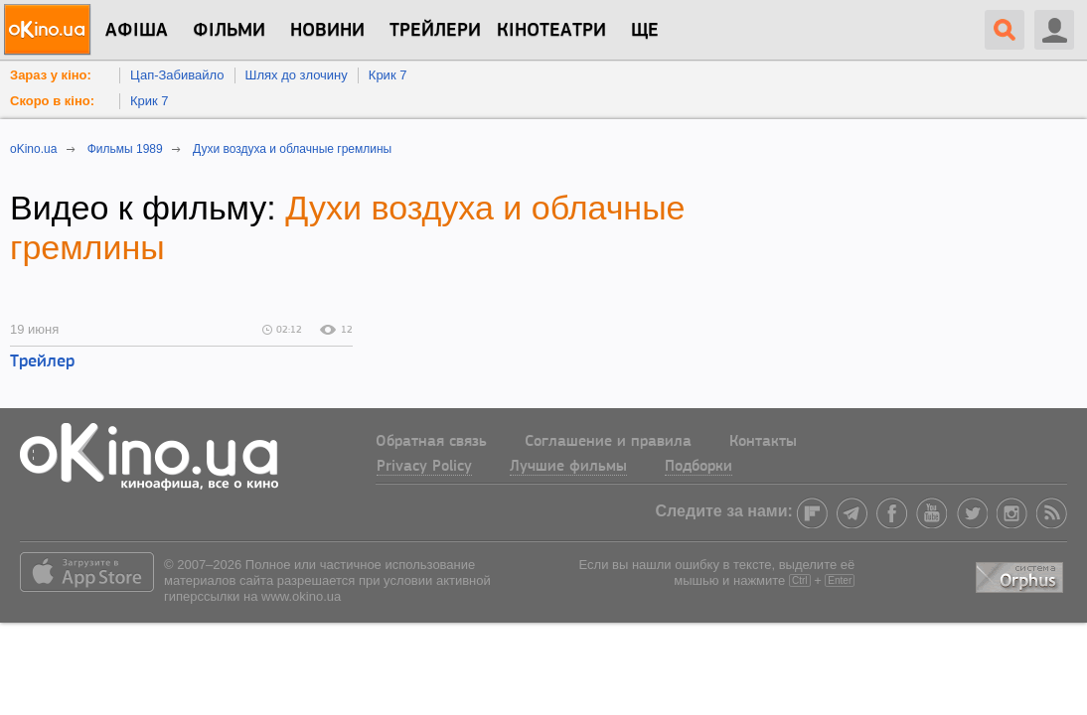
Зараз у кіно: (50, 75)
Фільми (229, 31)
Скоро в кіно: (52, 100)
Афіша (136, 31)
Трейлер (42, 362)
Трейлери (435, 31)
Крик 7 (388, 75)
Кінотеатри (551, 31)
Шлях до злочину (296, 75)
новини (327, 31)
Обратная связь (431, 442)
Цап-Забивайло (177, 75)
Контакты (763, 442)
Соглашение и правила (608, 442)
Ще (645, 31)
